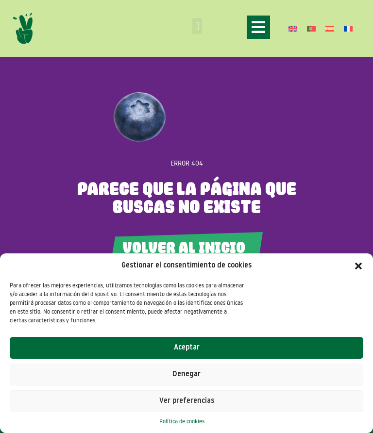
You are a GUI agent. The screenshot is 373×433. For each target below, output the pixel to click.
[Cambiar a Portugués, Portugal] (311, 28)
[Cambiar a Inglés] (293, 28)
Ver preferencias (186, 401)
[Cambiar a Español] (330, 28)
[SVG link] (23, 28)
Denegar (186, 374)
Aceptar (187, 347)
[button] (358, 266)
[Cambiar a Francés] (348, 28)
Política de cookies (181, 421)
